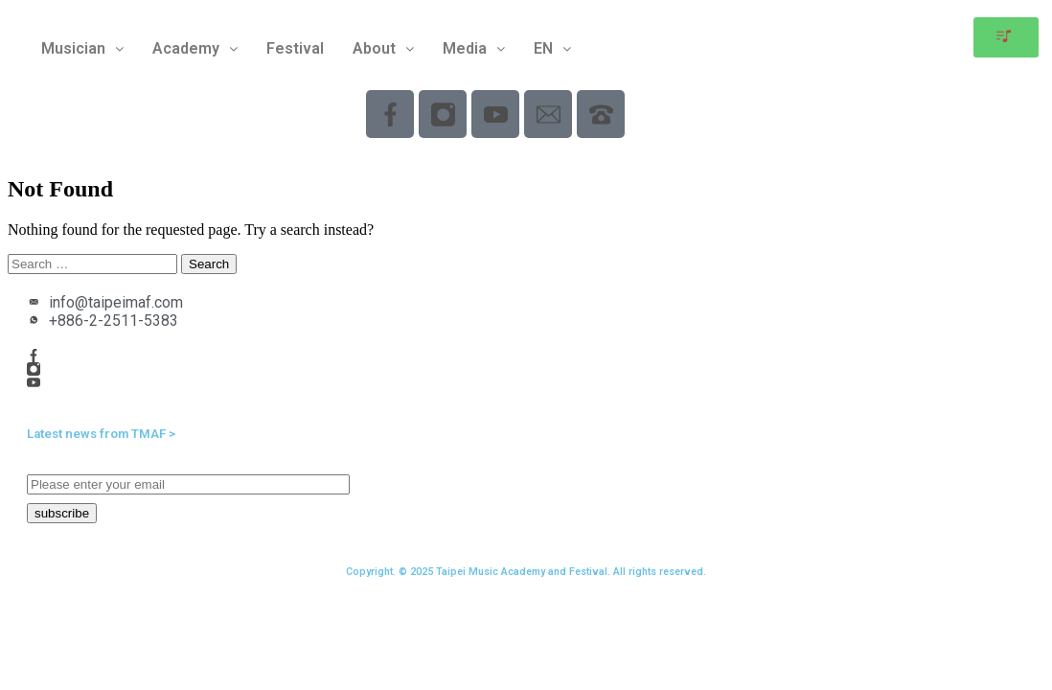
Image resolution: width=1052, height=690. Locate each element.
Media (474, 48)
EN (552, 48)
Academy (195, 48)
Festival (295, 48)
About (383, 48)
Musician (82, 48)
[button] (82, 49)
